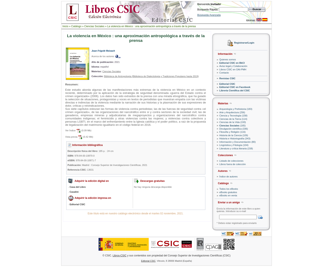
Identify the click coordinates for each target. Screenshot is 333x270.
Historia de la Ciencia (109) (233, 135)
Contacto (224, 72)
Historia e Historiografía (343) (234, 138)
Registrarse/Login (244, 43)
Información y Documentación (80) (237, 142)
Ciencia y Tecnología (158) (233, 115)
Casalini (74, 192)
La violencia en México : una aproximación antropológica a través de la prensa (151, 26)
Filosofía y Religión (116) (232, 132)
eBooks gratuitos (228, 192)
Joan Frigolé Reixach (103, 50)
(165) (232, 125)
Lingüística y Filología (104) (233, 145)
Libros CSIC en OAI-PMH (232, 69)
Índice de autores (228, 176)
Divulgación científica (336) (233, 128)
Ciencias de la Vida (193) (232, 122)
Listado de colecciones (231, 161)
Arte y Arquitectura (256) (232, 112)
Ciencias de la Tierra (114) (233, 119)
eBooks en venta (228, 195)
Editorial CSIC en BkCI (232, 63)
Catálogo (76, 26)
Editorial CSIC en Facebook (234, 87)
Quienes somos (227, 59)
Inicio (65, 26)
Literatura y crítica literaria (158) (236, 148)
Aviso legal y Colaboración (233, 66)
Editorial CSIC (227, 84)
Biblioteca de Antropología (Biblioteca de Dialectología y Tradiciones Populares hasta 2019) (151, 76)
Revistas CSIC (227, 78)
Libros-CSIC (119, 255)
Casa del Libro (78, 187)
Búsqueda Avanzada (209, 15)
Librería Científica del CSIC (234, 90)
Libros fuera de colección (232, 164)
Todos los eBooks (228, 189)
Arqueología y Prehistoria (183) (235, 109)
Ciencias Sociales (94, 26)
